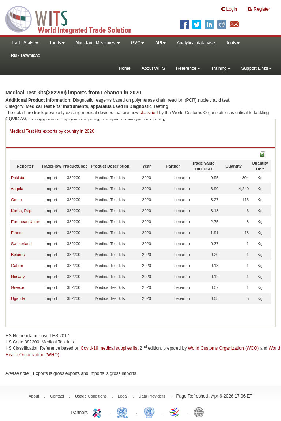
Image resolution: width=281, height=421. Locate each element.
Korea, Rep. (22, 210)
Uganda (18, 298)
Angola (17, 189)
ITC (98, 412)
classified (149, 112)
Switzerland (21, 243)
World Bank (200, 412)
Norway (18, 276)
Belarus (18, 254)
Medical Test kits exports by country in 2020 (52, 131)
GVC (137, 42)
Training (221, 68)
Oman (16, 200)
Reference (188, 68)
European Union (25, 221)
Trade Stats (24, 42)
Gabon (17, 265)
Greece (17, 287)
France (17, 232)
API (160, 42)
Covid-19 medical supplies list (109, 348)
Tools (233, 42)
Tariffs (57, 42)
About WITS (153, 68)
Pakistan (18, 178)
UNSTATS (149, 412)
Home (125, 68)
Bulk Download (25, 55)
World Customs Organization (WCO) (223, 348)
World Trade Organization (175, 412)
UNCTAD (123, 412)
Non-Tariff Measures (98, 42)
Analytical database (196, 42)
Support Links (256, 68)
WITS (73, 18)
